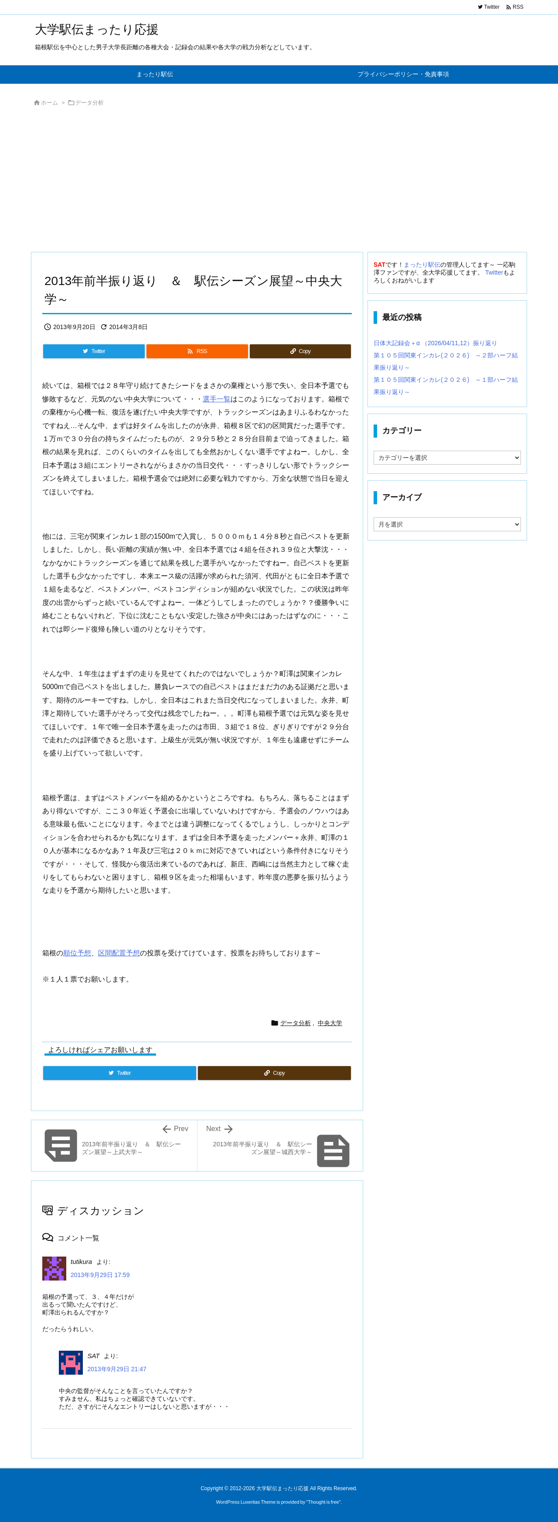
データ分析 (89, 102)
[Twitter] (94, 351)
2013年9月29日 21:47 (116, 1369)
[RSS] (197, 351)
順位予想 (77, 953)
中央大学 (330, 1022)
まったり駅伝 (422, 264)
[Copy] (300, 351)
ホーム (49, 102)
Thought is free (323, 1502)
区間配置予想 (119, 953)
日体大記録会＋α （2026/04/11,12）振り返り (435, 343)
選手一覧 (217, 399)
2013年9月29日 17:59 (100, 1274)
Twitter (494, 272)
